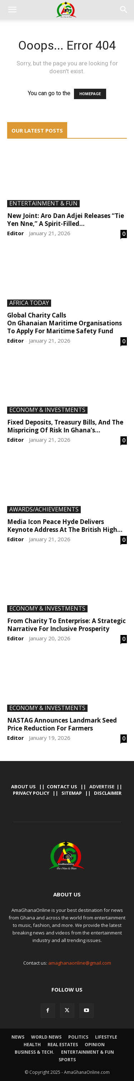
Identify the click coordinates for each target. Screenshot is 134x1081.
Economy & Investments (47, 410)
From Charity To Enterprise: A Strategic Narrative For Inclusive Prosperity (66, 625)
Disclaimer (107, 793)
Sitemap (71, 793)
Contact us (62, 786)
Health (32, 1044)
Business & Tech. (34, 1052)
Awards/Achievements (44, 509)
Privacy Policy (31, 793)
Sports (67, 1060)
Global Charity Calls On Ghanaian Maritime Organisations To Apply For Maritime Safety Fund (64, 323)
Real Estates (63, 1044)
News (17, 1037)
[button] (12, 9)
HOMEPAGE (90, 94)
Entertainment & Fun (43, 203)
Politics (78, 1037)
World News (46, 1037)
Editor (15, 233)
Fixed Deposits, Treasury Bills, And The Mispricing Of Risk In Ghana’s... (65, 426)
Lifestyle (106, 1037)
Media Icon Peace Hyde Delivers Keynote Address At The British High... (65, 526)
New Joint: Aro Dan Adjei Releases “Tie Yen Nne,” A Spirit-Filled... (65, 220)
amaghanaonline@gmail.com (79, 963)
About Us (23, 786)
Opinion (95, 1044)
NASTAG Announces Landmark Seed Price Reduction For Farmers (62, 724)
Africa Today (29, 303)
